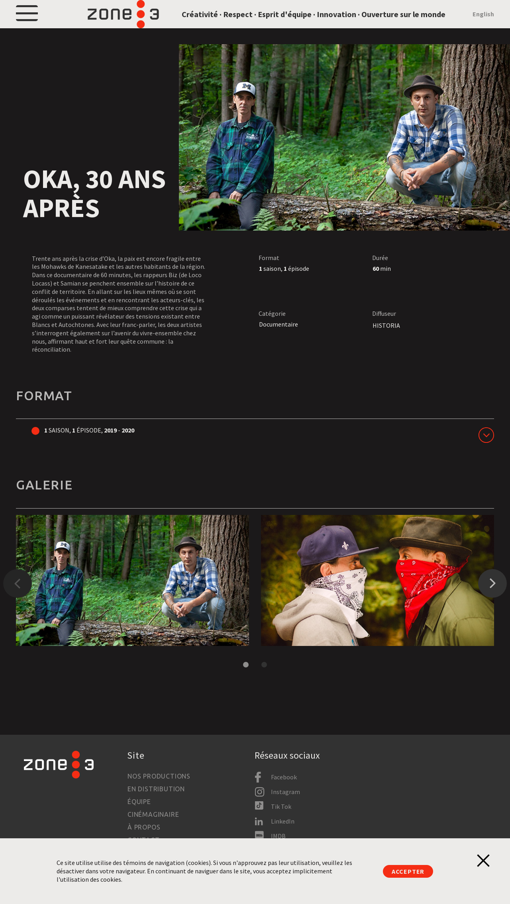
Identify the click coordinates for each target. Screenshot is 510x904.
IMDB (278, 836)
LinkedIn (282, 821)
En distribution (156, 788)
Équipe (139, 801)
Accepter (408, 871)
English (483, 25)
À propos (144, 827)
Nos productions (159, 776)
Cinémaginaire (153, 814)
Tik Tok (281, 806)
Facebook (284, 777)
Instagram (285, 792)
